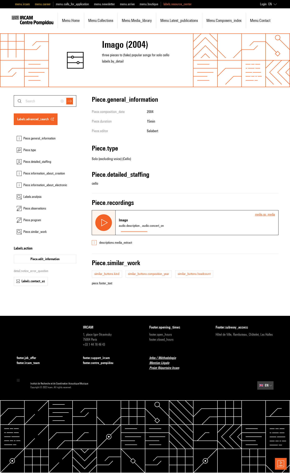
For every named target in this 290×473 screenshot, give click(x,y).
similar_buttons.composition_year (148, 274)
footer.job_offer (29, 358)
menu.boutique (149, 4)
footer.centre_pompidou (100, 363)
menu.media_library (137, 20)
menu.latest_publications (179, 20)
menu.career (43, 4)
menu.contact (260, 20)
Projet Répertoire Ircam (166, 368)
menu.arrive (127, 4)
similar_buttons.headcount (194, 274)
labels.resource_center (177, 4)
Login (263, 4)
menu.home (71, 20)
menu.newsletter (104, 4)
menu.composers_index (223, 20)
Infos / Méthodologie (165, 358)
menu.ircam (22, 4)
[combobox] (45, 101)
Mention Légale (161, 363)
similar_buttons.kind (106, 274)
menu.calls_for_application (72, 4)
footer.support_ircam (99, 358)
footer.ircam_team (31, 363)
